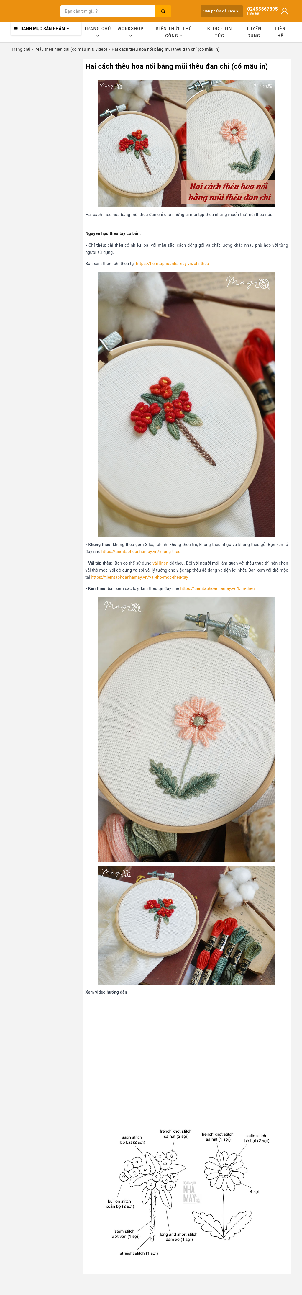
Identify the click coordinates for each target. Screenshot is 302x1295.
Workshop (131, 32)
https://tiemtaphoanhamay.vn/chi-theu (172, 263)
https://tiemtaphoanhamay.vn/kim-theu (217, 588)
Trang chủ (97, 32)
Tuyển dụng (254, 32)
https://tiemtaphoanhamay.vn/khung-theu (140, 551)
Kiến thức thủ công (174, 32)
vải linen (160, 563)
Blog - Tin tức (219, 32)
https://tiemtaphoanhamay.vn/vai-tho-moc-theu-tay (139, 577)
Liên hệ (280, 32)
